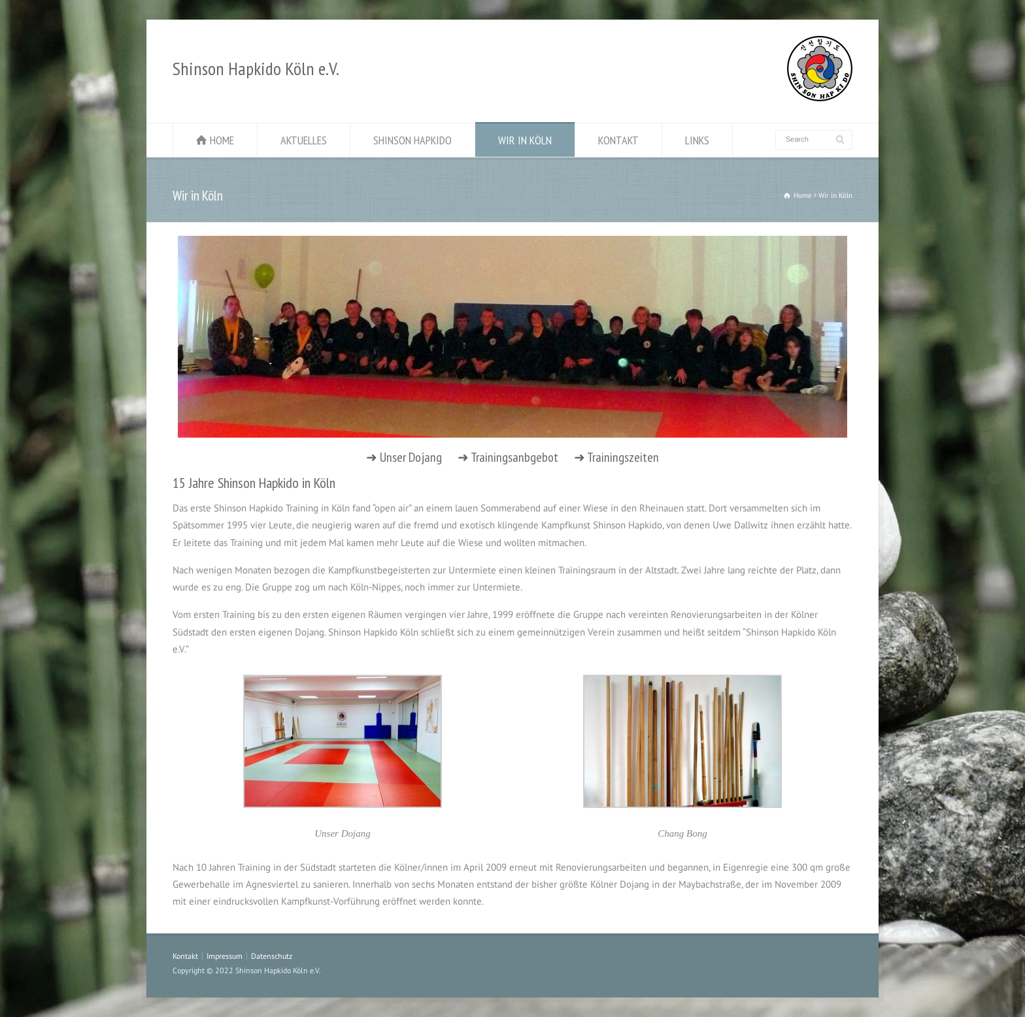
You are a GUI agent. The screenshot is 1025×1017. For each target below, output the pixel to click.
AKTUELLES (303, 140)
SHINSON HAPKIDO (412, 140)
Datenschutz (271, 956)
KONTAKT (618, 140)
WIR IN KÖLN (525, 140)
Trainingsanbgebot (514, 457)
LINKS (697, 140)
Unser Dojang (411, 457)
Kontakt (185, 956)
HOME (222, 140)
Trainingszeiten (623, 457)
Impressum (225, 956)
